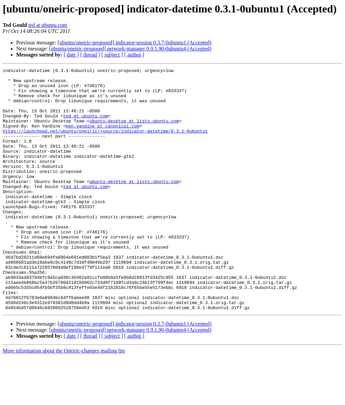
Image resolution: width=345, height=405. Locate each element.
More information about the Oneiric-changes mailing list (64, 399)
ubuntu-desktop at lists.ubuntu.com (134, 132)
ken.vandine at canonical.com (102, 138)
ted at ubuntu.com (47, 25)
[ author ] (134, 55)
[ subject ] (112, 55)
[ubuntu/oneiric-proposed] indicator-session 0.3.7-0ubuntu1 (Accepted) (135, 42)
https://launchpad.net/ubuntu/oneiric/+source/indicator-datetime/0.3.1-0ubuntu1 (105, 144)
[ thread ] (90, 55)
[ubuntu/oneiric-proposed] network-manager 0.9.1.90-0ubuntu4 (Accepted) (130, 48)
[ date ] (71, 55)
